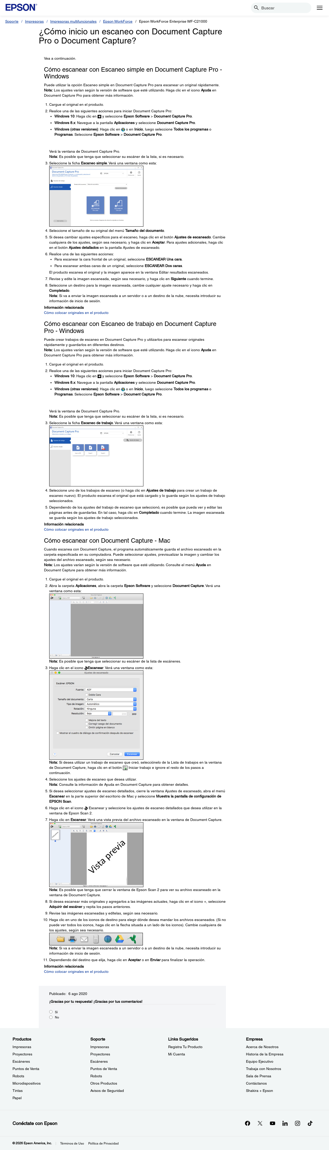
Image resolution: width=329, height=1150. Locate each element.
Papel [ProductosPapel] (17, 1098)
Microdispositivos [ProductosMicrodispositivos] (26, 1083)
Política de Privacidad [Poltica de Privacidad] (103, 1143)
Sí (56, 1012)
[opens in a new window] (310, 1123)
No (57, 1017)
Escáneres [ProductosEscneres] (21, 1061)
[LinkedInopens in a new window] (285, 1123)
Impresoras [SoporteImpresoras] (99, 1047)
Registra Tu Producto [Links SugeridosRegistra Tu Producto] (185, 1047)
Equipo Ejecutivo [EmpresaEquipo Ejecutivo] (259, 1061)
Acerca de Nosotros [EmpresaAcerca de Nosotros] (262, 1047)
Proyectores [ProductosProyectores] (22, 1054)
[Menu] (319, 8)
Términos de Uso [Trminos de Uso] (72, 1143)
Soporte (11, 21)
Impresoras (34, 21)
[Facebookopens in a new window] (247, 1123)
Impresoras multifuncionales (73, 21)
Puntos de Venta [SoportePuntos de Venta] (103, 1069)
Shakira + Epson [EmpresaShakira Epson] (259, 1091)
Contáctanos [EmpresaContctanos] (256, 1083)
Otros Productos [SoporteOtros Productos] (103, 1083)
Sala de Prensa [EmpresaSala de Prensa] (258, 1076)
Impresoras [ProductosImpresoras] (21, 1047)
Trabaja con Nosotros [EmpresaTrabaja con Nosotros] (263, 1069)
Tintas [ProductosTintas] (17, 1091)
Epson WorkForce (117, 21)
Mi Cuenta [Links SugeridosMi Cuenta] (176, 1054)
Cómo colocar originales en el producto (76, 313)
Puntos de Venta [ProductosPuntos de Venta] (25, 1069)
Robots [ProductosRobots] (18, 1076)
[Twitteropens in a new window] (260, 1123)
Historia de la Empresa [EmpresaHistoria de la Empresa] (264, 1054)
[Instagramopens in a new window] (297, 1123)
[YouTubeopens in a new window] (272, 1123)
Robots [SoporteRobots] (96, 1076)
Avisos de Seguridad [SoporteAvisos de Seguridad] (107, 1091)
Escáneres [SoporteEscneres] (99, 1061)
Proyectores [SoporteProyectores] (100, 1054)
